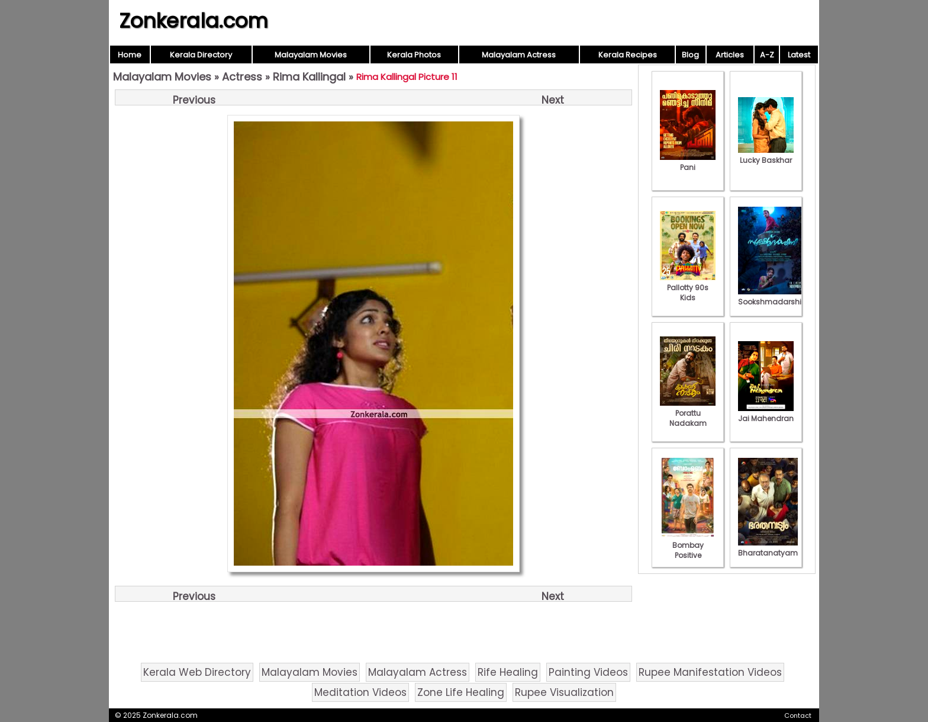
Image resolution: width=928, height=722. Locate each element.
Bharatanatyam (768, 548)
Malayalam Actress (519, 54)
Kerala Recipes (627, 54)
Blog (690, 54)
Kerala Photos (414, 54)
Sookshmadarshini (773, 297)
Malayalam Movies (311, 54)
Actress (242, 76)
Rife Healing (508, 672)
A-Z (767, 54)
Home (129, 54)
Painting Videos (588, 672)
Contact (797, 715)
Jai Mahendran (766, 413)
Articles (730, 54)
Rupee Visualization (564, 692)
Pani (688, 162)
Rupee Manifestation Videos (710, 672)
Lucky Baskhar (766, 155)
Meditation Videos (360, 692)
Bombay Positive (688, 545)
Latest (799, 54)
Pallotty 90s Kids (688, 287)
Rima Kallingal (309, 76)
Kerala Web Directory (197, 672)
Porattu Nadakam (688, 413)
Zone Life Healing (460, 692)
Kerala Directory (201, 54)
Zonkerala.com (193, 21)
